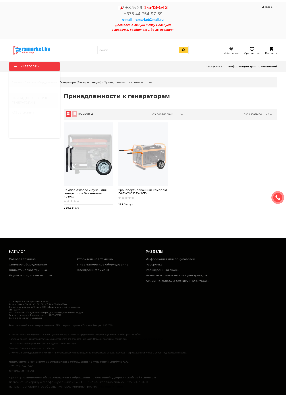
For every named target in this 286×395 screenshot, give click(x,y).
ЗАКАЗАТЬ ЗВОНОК (279, 197)
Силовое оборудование (28, 264)
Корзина (271, 50)
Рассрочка (214, 66)
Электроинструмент (93, 270)
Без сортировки (167, 114)
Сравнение (252, 50)
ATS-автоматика (23, 112)
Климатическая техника (28, 270)
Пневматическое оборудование (103, 264)
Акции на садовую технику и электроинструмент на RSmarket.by (178, 281)
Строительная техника (95, 259)
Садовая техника (22, 259)
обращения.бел (110, 386)
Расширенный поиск (162, 270)
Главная (17, 82)
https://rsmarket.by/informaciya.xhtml (145, 339)
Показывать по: (252, 114)
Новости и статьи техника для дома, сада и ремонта (178, 275)
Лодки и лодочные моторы (30, 275)
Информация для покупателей (252, 66)
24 (269, 114)
